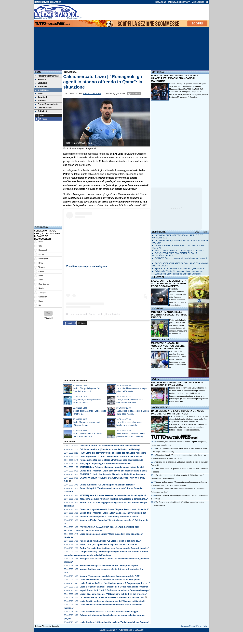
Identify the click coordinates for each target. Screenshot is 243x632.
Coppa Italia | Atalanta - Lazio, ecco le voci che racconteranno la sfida (113, 471)
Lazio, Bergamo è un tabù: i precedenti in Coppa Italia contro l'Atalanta (114, 587)
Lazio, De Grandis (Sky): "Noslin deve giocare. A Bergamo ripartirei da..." (115, 583)
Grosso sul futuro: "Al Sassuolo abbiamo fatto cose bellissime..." (111, 445)
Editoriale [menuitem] (41, 86)
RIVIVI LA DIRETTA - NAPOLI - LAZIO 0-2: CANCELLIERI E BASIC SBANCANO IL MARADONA (175, 78)
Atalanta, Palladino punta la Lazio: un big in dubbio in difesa (109, 516)
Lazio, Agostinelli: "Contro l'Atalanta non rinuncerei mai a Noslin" (111, 456)
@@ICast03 (119, 93)
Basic (40, 301)
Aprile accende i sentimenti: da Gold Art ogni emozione (179, 268)
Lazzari (41, 254)
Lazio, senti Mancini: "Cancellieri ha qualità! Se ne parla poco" (110, 580)
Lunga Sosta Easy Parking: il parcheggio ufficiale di (178, 274)
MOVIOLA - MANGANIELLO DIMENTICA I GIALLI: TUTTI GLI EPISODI (169, 315)
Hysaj (40, 263)
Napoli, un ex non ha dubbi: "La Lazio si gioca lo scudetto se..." (110, 541)
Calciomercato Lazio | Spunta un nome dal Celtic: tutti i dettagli (110, 449)
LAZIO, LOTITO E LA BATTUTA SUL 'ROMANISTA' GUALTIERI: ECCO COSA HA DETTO (169, 283)
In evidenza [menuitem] (42, 90)
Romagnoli (42, 250)
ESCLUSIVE (157, 308)
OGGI (197, 232)
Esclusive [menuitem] (41, 83)
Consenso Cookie (188, 626)
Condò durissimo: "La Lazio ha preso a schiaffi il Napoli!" (107, 485)
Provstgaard (43, 258)
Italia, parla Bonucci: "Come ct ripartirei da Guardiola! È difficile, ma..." (114, 499)
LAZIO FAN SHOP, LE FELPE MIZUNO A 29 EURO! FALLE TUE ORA (112, 597)
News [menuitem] (39, 93)
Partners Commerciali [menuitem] (47, 76)
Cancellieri (42, 297)
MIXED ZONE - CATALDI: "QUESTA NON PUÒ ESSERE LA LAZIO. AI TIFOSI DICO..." (168, 346)
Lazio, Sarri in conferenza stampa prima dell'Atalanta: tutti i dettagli (112, 601)
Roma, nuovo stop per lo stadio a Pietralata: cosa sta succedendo (111, 460)
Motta (40, 242)
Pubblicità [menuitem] (41, 111)
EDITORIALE (158, 72)
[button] (48, 313)
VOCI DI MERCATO (161, 407)
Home (38, 72)
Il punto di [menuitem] (41, 97)
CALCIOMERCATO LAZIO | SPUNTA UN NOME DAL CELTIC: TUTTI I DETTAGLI (177, 412)
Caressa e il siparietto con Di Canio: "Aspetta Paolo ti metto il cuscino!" (114, 509)
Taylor (40, 280)
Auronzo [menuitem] (40, 79)
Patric (40, 276)
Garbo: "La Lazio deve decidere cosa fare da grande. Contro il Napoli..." (114, 548)
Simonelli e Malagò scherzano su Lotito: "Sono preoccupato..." (110, 565)
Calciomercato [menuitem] (43, 108)
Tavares (41, 267)
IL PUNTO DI (158, 277)
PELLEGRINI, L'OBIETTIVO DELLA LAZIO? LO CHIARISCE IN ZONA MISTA (177, 383)
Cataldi (41, 271)
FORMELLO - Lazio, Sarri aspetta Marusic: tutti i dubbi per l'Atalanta (112, 474)
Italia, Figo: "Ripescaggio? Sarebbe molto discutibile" (105, 463)
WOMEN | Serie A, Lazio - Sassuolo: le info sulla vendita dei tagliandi (113, 495)
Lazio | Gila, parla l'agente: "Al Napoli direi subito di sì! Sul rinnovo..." (113, 594)
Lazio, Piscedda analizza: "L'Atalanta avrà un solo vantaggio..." (110, 611)
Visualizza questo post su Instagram (86, 266)
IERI (205, 232)
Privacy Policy (202, 626)
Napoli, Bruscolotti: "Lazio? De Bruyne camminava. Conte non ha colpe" (115, 590)
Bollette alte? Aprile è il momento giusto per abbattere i (179, 271)
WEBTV (155, 379)
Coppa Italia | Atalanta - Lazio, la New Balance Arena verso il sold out (113, 513)
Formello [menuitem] (40, 100)
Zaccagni (42, 293)
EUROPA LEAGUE (160, 339)
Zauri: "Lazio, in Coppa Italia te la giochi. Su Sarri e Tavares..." (110, 544)
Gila (40, 246)
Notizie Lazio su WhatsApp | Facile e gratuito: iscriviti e (179, 250)
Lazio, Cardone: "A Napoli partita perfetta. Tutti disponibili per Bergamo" (115, 622)
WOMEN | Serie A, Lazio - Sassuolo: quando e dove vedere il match (112, 467)
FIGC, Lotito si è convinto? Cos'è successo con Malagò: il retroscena (113, 453)
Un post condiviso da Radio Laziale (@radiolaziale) (93, 314)
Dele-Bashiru (43, 284)
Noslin (41, 288)
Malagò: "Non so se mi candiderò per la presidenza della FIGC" (110, 576)
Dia (39, 305)
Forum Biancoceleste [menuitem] (46, 104)
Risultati (48, 318)
